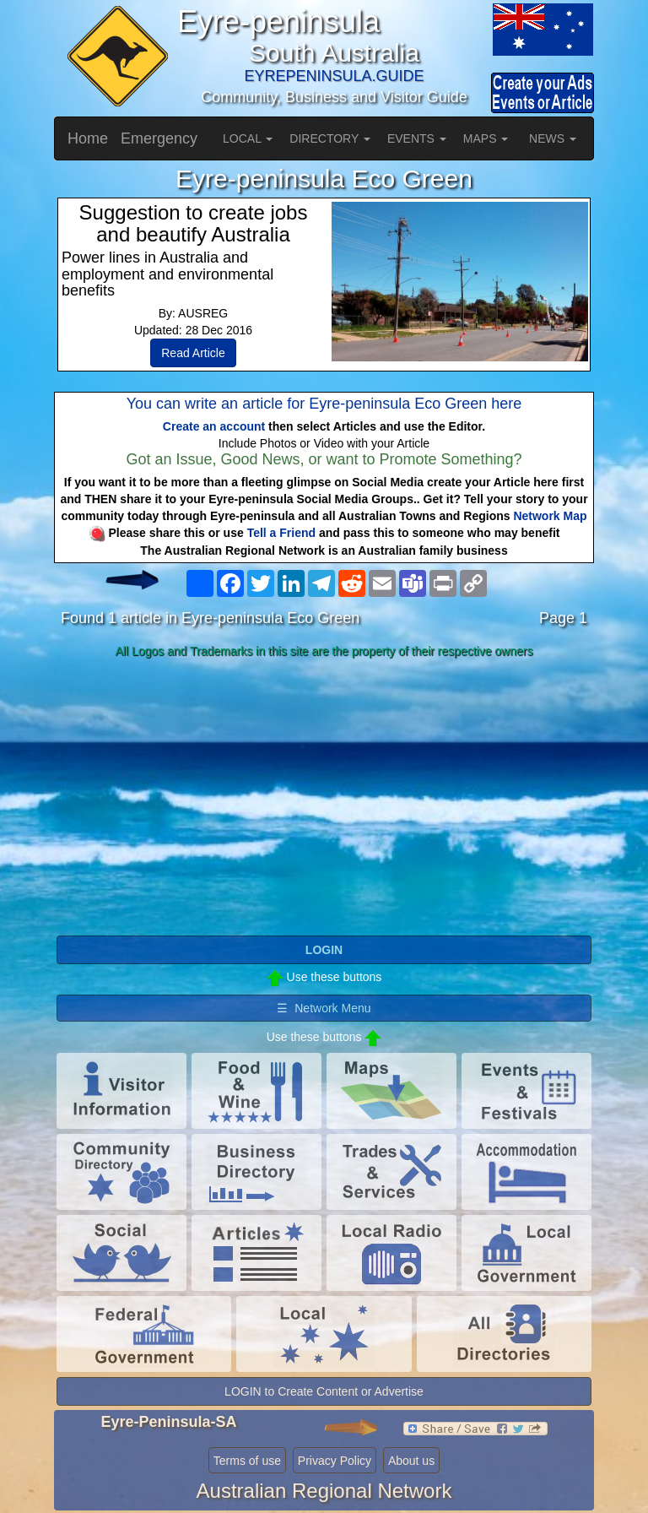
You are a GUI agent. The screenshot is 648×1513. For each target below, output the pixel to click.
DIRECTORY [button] (329, 138)
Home (88, 138)
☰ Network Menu (323, 1008)
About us (411, 1460)
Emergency (159, 138)
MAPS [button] (486, 138)
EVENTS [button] (416, 138)
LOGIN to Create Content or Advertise (324, 1391)
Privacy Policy (334, 1460)
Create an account (214, 426)
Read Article (192, 353)
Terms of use (247, 1460)
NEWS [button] (552, 138)
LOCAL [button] (248, 138)
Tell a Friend (281, 533)
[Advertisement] (324, 798)
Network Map (549, 516)
